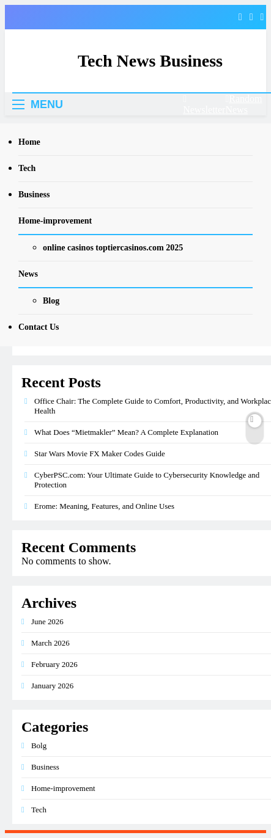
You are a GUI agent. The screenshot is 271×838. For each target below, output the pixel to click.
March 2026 (50, 642)
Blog (51, 300)
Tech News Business (150, 60)
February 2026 (54, 664)
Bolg (38, 745)
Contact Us (38, 327)
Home (29, 142)
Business (34, 194)
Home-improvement (55, 220)
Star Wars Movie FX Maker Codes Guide (99, 453)
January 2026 (52, 685)
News (28, 274)
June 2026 (47, 621)
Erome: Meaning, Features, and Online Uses (104, 506)
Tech (26, 168)
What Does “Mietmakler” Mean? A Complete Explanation (126, 432)
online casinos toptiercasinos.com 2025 (113, 247)
